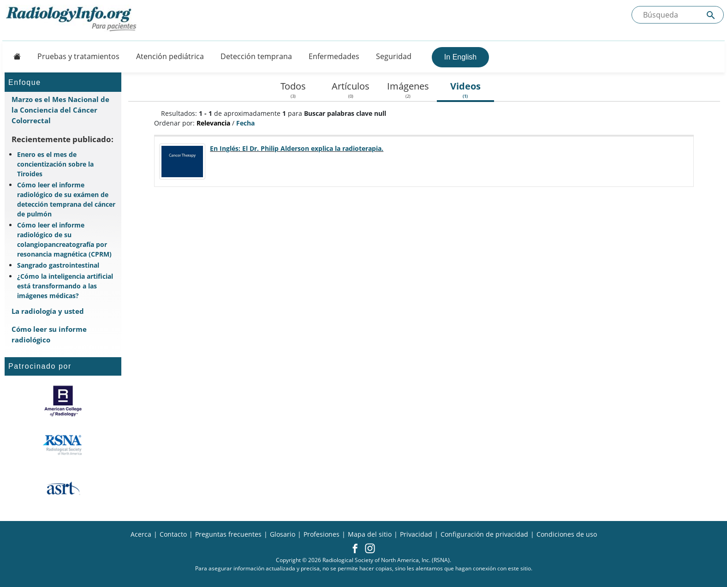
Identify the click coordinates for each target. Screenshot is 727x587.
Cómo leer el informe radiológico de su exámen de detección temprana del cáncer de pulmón (66, 199)
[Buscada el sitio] (678, 15)
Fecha (245, 123)
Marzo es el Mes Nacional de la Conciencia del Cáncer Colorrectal (60, 110)
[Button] (14, 56)
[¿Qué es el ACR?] (63, 401)
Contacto (173, 534)
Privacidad (416, 534)
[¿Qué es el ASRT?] (63, 488)
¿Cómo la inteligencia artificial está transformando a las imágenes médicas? (65, 286)
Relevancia (213, 123)
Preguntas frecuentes (228, 534)
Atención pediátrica (170, 56)
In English (460, 57)
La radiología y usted (48, 311)
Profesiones (322, 534)
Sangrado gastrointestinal (58, 265)
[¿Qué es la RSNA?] (63, 445)
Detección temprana (256, 56)
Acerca (141, 534)
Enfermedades (334, 56)
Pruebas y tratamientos (78, 56)
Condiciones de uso (566, 534)
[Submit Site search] (711, 15)
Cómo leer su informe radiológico (49, 334)
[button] (355, 549)
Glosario (282, 534)
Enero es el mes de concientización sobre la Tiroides (55, 164)
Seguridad (393, 56)
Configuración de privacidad (484, 534)
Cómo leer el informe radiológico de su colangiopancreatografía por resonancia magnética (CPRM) (64, 239)
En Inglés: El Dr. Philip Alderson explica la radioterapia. (296, 148)
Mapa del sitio (370, 534)
